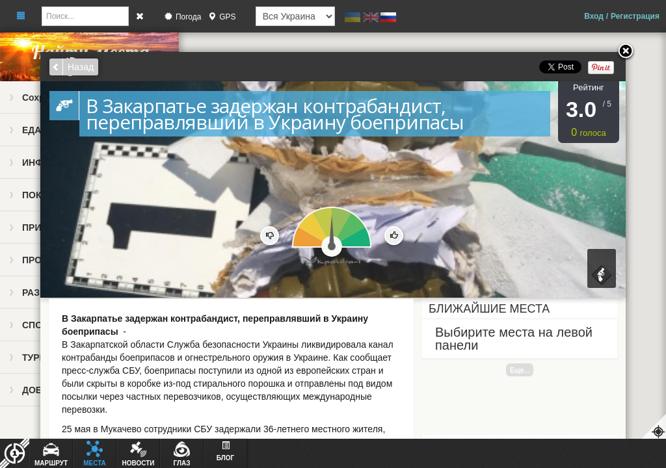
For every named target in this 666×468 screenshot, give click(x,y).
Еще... (519, 370)
